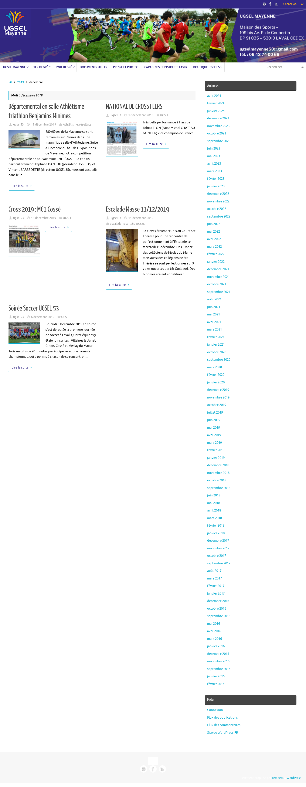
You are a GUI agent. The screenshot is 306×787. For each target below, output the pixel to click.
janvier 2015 (216, 676)
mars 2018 (214, 518)
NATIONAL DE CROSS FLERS (134, 106)
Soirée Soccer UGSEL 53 (33, 308)
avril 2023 (214, 164)
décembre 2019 (218, 390)
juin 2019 (213, 420)
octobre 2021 (216, 284)
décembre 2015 (218, 654)
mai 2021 (213, 314)
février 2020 (215, 375)
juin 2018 (213, 495)
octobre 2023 (216, 133)
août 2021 (214, 299)
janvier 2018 (216, 533)
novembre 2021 (218, 277)
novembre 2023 (218, 126)
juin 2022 (213, 224)
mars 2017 (214, 578)
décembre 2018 (218, 465)
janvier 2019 (216, 458)
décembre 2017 (218, 541)
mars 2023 (214, 171)
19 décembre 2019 (43, 124)
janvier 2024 (216, 111)
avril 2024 (214, 96)
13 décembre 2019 (43, 218)
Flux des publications (222, 718)
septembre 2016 (218, 616)
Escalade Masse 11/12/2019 (137, 209)
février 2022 (215, 254)
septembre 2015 (218, 669)
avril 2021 (214, 322)
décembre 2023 (218, 118)
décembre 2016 (218, 601)
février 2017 (215, 586)
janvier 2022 (216, 262)
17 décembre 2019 (140, 115)
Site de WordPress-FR (222, 733)
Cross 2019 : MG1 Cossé (34, 209)
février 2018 (215, 526)
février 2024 (215, 103)
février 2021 (215, 337)
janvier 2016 (216, 646)
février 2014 (215, 684)
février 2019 (215, 450)
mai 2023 (213, 156)
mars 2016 (214, 639)
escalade (116, 224)
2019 (20, 82)
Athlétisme (70, 124)
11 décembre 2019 (140, 218)
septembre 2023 (218, 141)
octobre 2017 (216, 556)
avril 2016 (214, 631)
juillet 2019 (215, 413)
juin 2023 (213, 149)
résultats (85, 124)
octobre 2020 (216, 352)
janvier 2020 (216, 382)
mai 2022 (213, 232)
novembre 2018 (218, 473)
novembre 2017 (218, 548)
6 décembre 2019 (42, 317)
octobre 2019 (216, 405)
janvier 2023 (216, 186)
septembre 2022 (218, 217)
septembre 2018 (218, 488)
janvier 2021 (216, 345)
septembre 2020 (218, 360)
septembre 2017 (218, 563)
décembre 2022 (218, 194)
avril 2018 (214, 511)
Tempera (277, 778)
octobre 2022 (216, 209)
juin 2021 (213, 307)
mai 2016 (213, 624)
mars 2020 (214, 367)
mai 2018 (213, 503)
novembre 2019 (218, 398)
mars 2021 (214, 330)
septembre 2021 (218, 292)
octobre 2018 (216, 480)
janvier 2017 (216, 594)
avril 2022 (214, 239)
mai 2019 (213, 428)
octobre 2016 (216, 609)
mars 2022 (214, 247)
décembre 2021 (218, 269)
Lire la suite (22, 186)
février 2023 (215, 179)
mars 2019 (214, 443)
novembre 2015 (218, 661)
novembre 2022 (218, 201)
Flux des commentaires (224, 725)
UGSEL (164, 115)
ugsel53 (18, 124)
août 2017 (214, 571)
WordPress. (294, 778)
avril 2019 (214, 435)
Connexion (289, 4)
